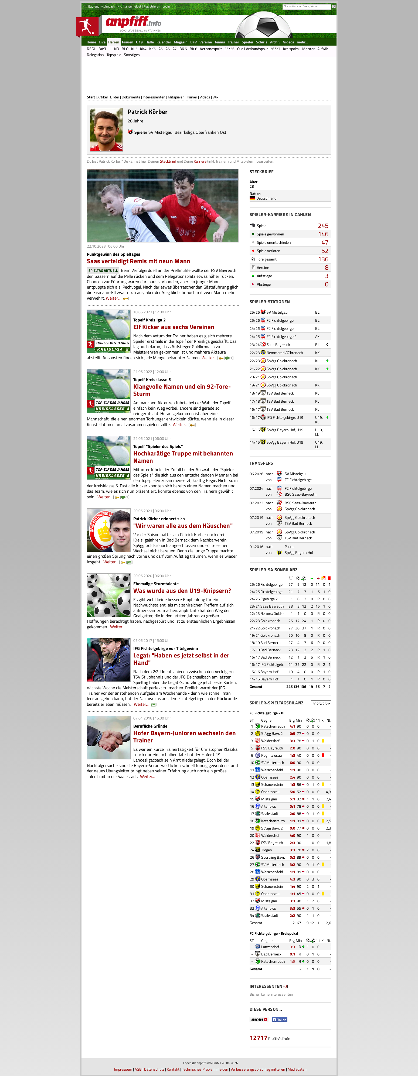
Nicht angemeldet (129, 6)
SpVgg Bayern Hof (281, 430)
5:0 (292, 791)
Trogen (266, 850)
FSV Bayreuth (272, 748)
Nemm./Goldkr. (272, 613)
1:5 (292, 961)
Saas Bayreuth (278, 344)
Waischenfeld (272, 770)
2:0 (292, 748)
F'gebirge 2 (269, 599)
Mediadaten (297, 1069)
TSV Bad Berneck (280, 393)
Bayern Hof (269, 671)
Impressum (123, 1069)
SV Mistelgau (160, 132)
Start (91, 97)
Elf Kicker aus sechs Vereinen (174, 326)
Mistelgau (269, 799)
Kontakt (173, 1069)
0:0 (292, 828)
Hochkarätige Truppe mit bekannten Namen (183, 456)
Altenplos (268, 806)
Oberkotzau (270, 791)
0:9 (292, 947)
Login (166, 6)
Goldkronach (270, 620)
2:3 (292, 842)
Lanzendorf (270, 947)
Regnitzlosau (271, 755)
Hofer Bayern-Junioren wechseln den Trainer (184, 736)
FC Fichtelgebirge (280, 320)
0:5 (292, 733)
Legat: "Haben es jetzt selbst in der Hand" (181, 658)
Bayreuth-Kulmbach (101, 6)
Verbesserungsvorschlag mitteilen (258, 1069)
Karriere (200, 161)
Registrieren (152, 6)
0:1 (292, 806)
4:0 (292, 835)
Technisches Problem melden (205, 1069)
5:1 (292, 799)
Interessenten (154, 97)
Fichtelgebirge (271, 584)
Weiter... (113, 298)
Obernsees (269, 777)
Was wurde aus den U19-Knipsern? (182, 590)
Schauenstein (272, 784)
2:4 (292, 777)
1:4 (292, 886)
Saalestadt (269, 813)
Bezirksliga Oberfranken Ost (200, 132)
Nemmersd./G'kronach (285, 352)
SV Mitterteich (272, 762)
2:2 (292, 915)
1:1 (292, 770)
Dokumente (131, 97)
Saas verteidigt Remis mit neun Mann (138, 261)
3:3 (292, 740)
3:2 (292, 864)
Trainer (191, 97)
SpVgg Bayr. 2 (272, 733)
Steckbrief (168, 161)
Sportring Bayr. (273, 857)
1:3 (292, 755)
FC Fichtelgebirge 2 (282, 336)
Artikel (102, 97)
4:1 (292, 726)
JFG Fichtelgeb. (272, 664)
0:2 (292, 857)
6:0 (292, 762)
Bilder (114, 97)
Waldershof (270, 740)
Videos (205, 97)
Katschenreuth (273, 726)
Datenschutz (154, 1069)
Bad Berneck (270, 642)
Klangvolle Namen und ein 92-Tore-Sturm (182, 390)
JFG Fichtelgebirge (281, 417)
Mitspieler (176, 97)
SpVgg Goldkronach (282, 361)
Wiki (216, 97)
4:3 (292, 879)
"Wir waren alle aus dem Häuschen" (183, 525)
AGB (138, 1069)
